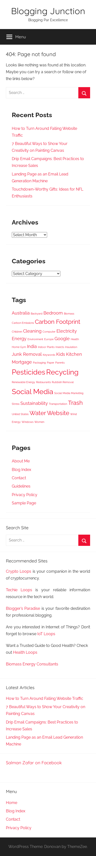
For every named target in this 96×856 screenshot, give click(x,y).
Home (11, 802)
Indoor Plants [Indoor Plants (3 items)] (46, 347)
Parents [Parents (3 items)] (60, 362)
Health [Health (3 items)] (75, 339)
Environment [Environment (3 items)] (35, 339)
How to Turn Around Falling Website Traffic (44, 698)
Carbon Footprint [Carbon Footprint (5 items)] (57, 321)
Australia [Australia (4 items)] (21, 313)
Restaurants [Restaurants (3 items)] (43, 382)
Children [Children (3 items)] (17, 331)
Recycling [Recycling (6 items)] (62, 372)
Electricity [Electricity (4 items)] (66, 331)
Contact (19, 478)
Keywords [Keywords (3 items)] (49, 354)
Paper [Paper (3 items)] (50, 362)
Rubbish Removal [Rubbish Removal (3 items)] (63, 382)
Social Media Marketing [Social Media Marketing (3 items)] (68, 393)
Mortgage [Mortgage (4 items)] (22, 362)
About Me (21, 461)
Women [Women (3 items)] (39, 421)
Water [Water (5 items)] (37, 413)
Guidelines (21, 486)
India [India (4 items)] (32, 346)
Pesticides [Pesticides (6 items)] (28, 372)
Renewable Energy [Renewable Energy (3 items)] (23, 382)
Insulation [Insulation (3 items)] (71, 347)
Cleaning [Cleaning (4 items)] (32, 331)
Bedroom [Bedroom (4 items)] (53, 313)
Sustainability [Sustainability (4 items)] (34, 403)
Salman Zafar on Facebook (34, 762)
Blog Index (21, 469)
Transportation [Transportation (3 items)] (58, 403)
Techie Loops (19, 590)
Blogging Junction (48, 10)
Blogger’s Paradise (23, 608)
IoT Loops (46, 634)
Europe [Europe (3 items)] (49, 339)
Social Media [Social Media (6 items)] (32, 391)
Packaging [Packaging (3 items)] (39, 362)
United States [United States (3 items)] (20, 414)
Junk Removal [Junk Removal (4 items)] (27, 354)
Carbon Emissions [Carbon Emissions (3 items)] (23, 322)
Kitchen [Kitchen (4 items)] (74, 354)
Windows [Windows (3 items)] (27, 421)
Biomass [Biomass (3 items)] (69, 313)
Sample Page (24, 503)
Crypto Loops (18, 571)
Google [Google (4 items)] (62, 338)
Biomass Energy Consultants (32, 664)
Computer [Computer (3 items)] (48, 331)
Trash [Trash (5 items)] (75, 402)
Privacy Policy (24, 494)
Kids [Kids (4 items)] (60, 354)
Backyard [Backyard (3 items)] (36, 313)
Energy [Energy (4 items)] (19, 338)
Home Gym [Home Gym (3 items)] (19, 347)
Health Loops (25, 652)
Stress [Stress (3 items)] (15, 403)
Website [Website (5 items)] (58, 413)
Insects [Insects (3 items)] (59, 347)
